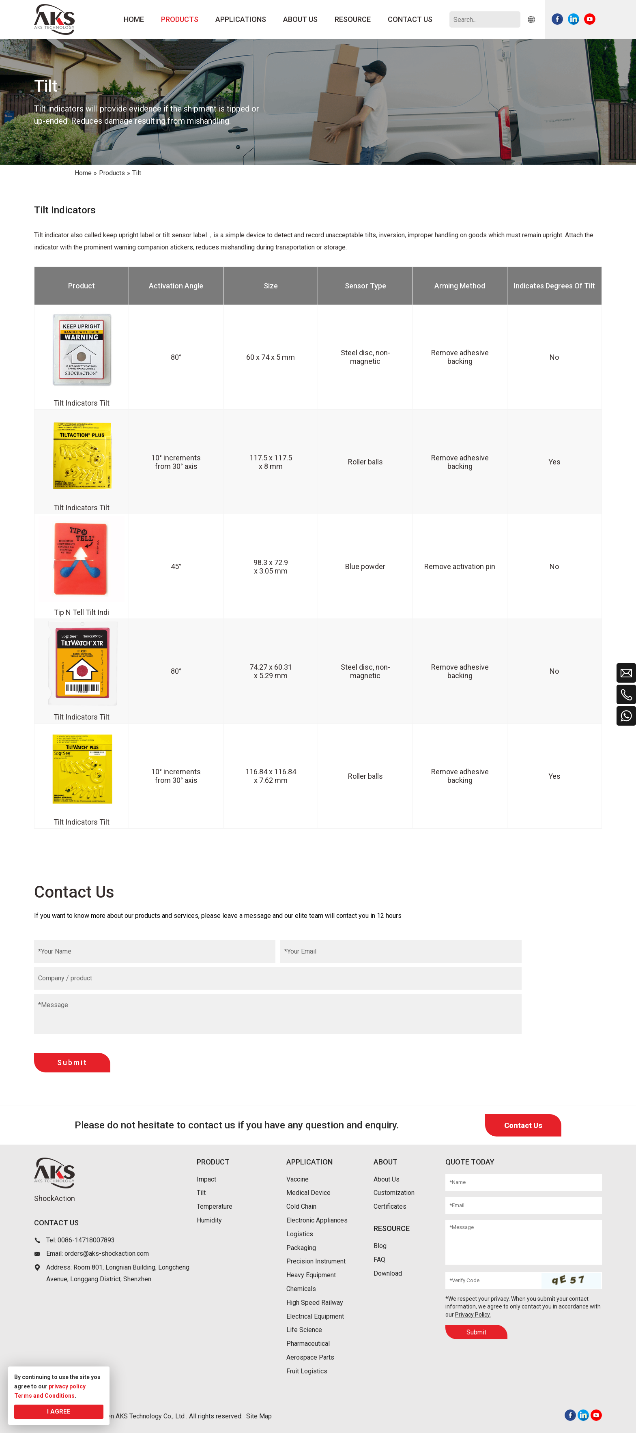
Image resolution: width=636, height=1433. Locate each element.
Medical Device (308, 1193)
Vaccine (297, 1179)
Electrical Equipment (315, 1316)
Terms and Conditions (44, 1395)
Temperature (214, 1206)
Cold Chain (301, 1206)
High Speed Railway (314, 1302)
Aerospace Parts (310, 1357)
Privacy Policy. (473, 1314)
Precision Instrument (316, 1261)
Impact (206, 1179)
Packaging (301, 1248)
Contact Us (523, 1125)
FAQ (379, 1259)
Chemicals (301, 1289)
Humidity (209, 1220)
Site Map (259, 1416)
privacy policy (67, 1386)
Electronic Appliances (317, 1220)
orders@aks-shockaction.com (106, 1253)
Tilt (201, 1193)
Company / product (65, 978)
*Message (53, 1005)
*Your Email (300, 951)
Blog (380, 1246)
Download (388, 1273)
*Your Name (54, 951)
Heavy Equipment (311, 1275)
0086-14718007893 (86, 1240)
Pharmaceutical (308, 1343)
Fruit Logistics (306, 1371)
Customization (394, 1193)
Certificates (390, 1206)
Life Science (304, 1330)
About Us (387, 1179)
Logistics (299, 1234)
